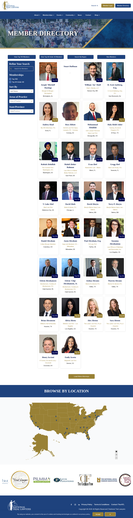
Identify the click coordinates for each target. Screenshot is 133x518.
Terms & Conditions (101, 504)
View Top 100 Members (21, 57)
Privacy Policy (86, 504)
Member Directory (123, 5)
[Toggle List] (31, 91)
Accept (98, 514)
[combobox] (19, 91)
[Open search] (95, 5)
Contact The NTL (117, 504)
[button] (21, 79)
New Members (111, 57)
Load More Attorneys (81, 376)
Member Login (107, 5)
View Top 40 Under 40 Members (51, 57)
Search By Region (80, 57)
